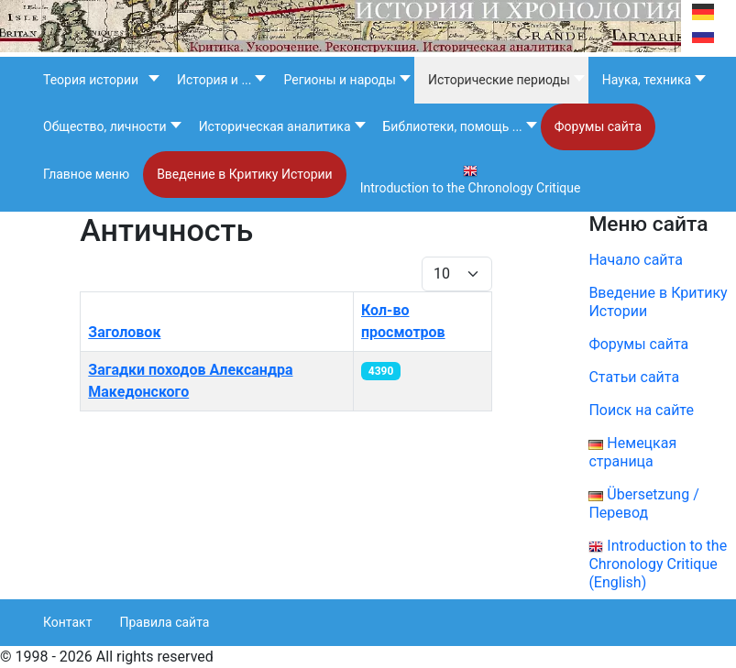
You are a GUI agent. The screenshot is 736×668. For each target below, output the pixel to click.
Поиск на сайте (641, 410)
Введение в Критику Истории (657, 302)
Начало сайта (635, 259)
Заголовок (124, 332)
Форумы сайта (651, 344)
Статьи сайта (633, 377)
